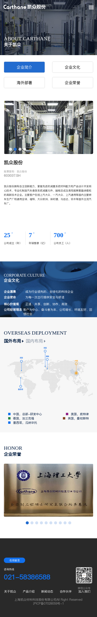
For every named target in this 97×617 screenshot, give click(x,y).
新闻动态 (47, 591)
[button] (10, 149)
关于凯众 (10, 591)
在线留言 (14, 560)
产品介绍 (29, 591)
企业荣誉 (72, 82)
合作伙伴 (66, 591)
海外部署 (24, 82)
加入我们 (84, 591)
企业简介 (24, 67)
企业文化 (72, 67)
